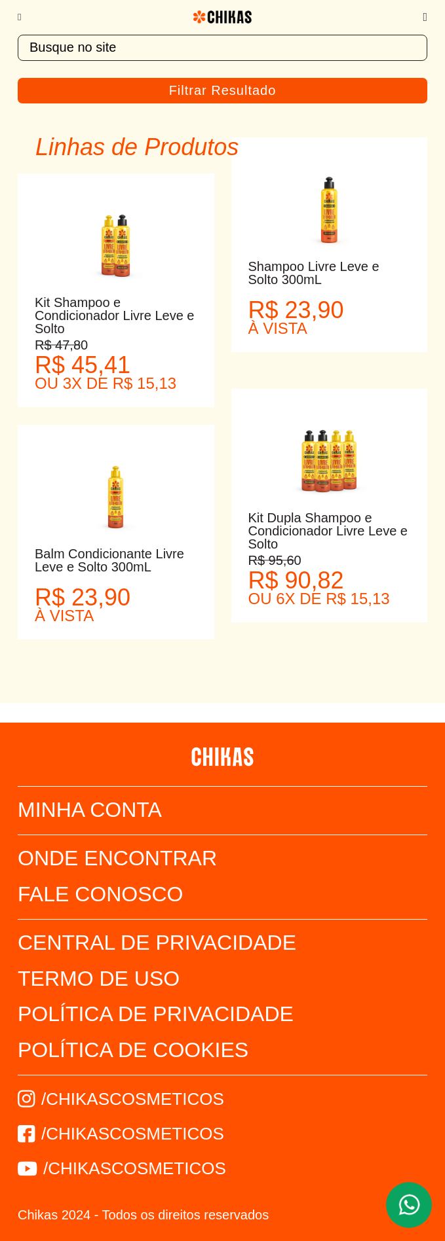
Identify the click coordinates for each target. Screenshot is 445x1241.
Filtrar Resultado (223, 90)
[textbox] (222, 48)
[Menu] (26, 17)
